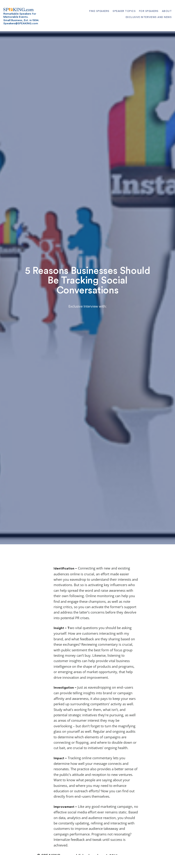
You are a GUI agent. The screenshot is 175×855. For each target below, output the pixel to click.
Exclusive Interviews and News (149, 17)
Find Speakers (99, 11)
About (167, 11)
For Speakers (149, 11)
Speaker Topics (124, 11)
